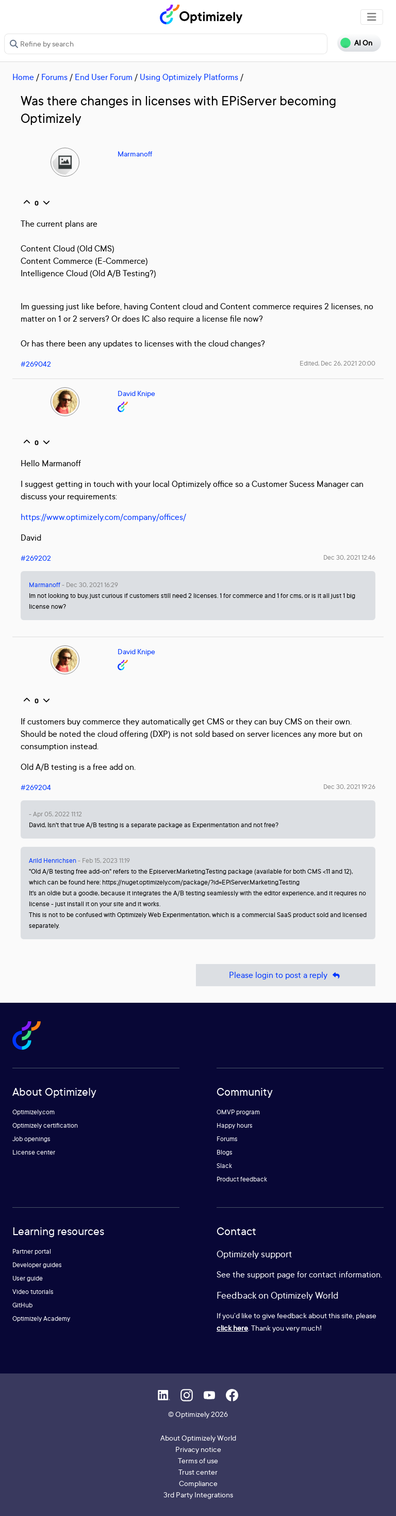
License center (33, 1152)
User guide (27, 1278)
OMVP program (238, 1112)
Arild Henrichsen (52, 860)
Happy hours (235, 1125)
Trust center (198, 1472)
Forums (54, 77)
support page (271, 1274)
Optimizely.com (33, 1112)
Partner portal (31, 1251)
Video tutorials (33, 1291)
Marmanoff (135, 154)
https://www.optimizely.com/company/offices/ (103, 517)
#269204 (36, 787)
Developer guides (37, 1264)
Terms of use (198, 1460)
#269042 (36, 364)
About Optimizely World (198, 1438)
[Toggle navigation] (371, 17)
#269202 (36, 558)
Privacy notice (198, 1449)
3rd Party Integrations (198, 1494)
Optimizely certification (45, 1125)
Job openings (31, 1138)
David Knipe (136, 393)
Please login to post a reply (285, 975)
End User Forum (104, 77)
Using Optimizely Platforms (189, 77)
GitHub (22, 1305)
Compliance (198, 1483)
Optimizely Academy (41, 1318)
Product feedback (242, 1179)
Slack (224, 1165)
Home (23, 77)
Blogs (225, 1152)
